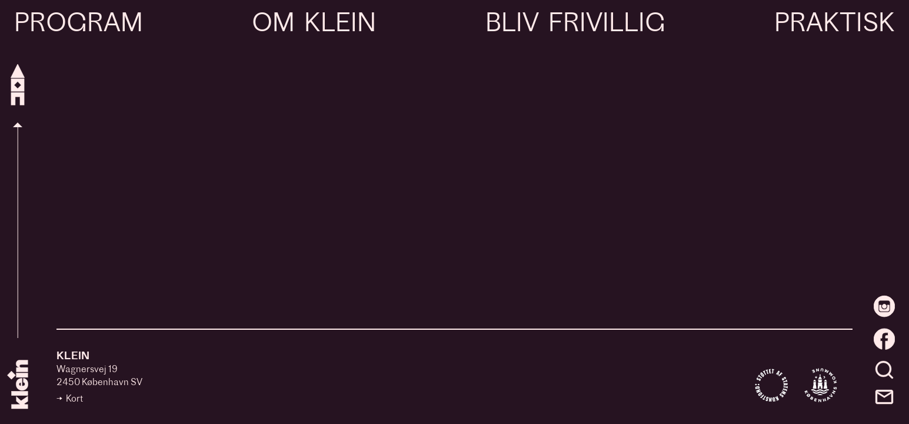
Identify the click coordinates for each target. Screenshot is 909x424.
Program (78, 25)
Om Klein (314, 25)
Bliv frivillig (575, 25)
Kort (74, 399)
